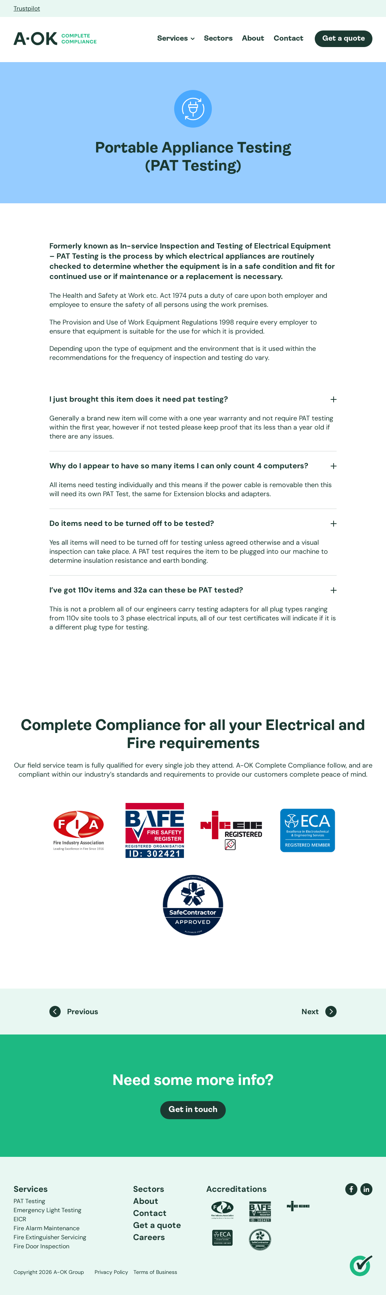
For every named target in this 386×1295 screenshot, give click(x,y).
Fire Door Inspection (41, 1246)
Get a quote (343, 39)
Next (319, 1011)
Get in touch (193, 1110)
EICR (20, 1219)
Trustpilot (27, 8)
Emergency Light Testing (47, 1210)
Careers (149, 1237)
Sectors (218, 39)
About (253, 39)
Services (176, 39)
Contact (288, 39)
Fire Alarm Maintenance (47, 1228)
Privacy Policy (111, 1272)
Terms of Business (155, 1272)
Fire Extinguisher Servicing (50, 1237)
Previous (73, 1011)
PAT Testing (29, 1201)
